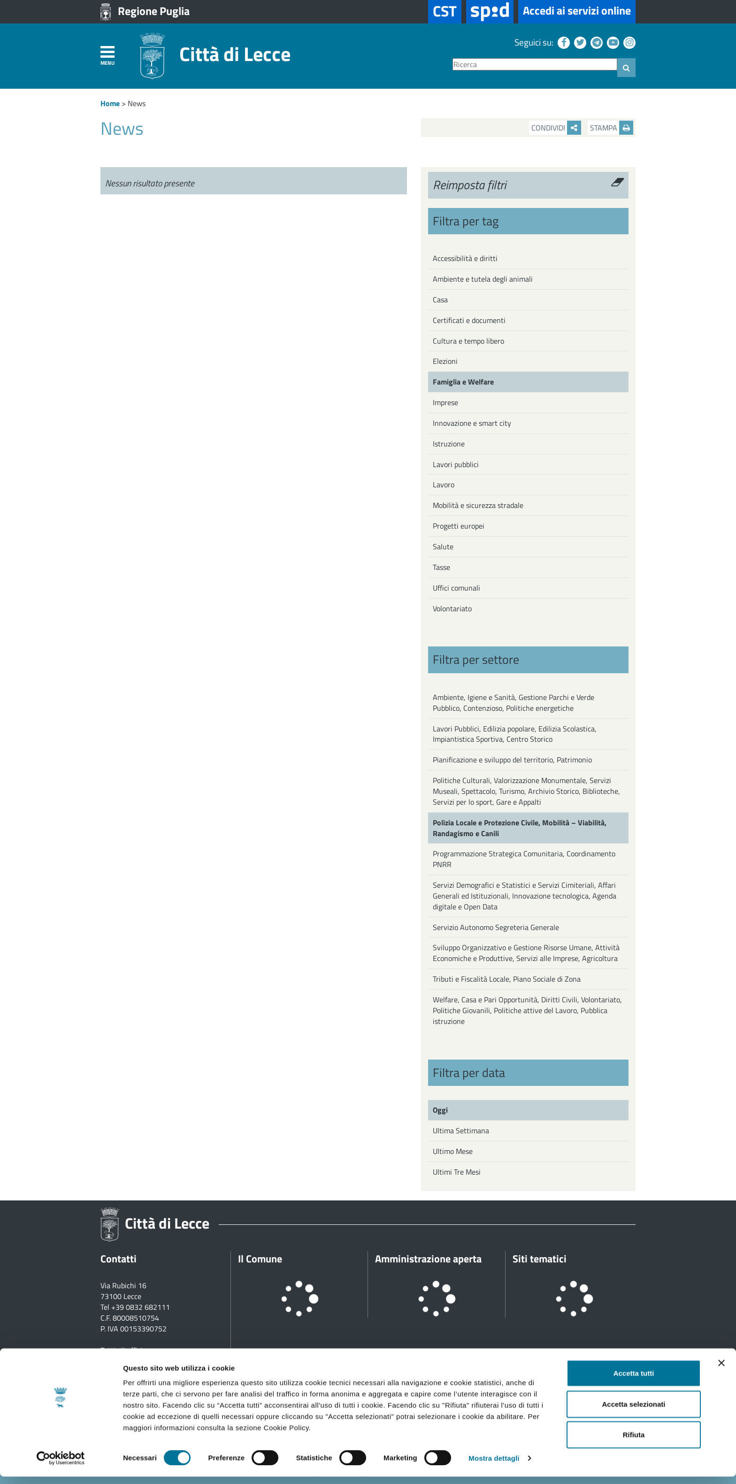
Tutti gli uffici (121, 1350)
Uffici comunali (456, 587)
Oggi (440, 1109)
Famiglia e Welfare (463, 381)
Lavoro (443, 484)
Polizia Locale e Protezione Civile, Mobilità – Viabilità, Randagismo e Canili (519, 828)
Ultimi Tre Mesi (457, 1171)
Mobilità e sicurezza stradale (478, 505)
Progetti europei (458, 525)
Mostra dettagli (493, 1465)
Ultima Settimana (461, 1130)
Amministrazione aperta (428, 1259)
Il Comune (260, 1259)
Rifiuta (634, 1442)
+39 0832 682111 (140, 1307)
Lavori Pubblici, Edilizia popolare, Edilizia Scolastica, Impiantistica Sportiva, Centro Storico (515, 734)
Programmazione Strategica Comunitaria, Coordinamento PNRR (524, 859)
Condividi (556, 127)
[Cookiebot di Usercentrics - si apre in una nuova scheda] (61, 1466)
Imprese (445, 402)
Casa (440, 299)
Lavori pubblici (456, 464)
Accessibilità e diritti (465, 258)
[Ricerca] (534, 64)
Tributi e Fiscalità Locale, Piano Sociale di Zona (507, 978)
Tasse (441, 567)
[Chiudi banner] (721, 1370)
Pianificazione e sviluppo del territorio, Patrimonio (512, 759)
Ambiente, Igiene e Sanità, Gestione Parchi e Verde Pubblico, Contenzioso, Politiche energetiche (513, 703)
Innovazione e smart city (472, 423)
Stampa (611, 128)
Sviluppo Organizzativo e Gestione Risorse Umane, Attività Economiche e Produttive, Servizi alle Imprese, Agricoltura (526, 953)
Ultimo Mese (453, 1151)
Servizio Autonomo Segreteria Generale (496, 927)
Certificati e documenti (469, 320)
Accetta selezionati (633, 1411)
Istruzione (449, 443)
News (137, 103)
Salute (443, 546)
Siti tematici (540, 1259)
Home (110, 103)
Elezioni (445, 361)
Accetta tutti (633, 1380)
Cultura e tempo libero (468, 340)
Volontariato (452, 608)
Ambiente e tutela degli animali (483, 278)
